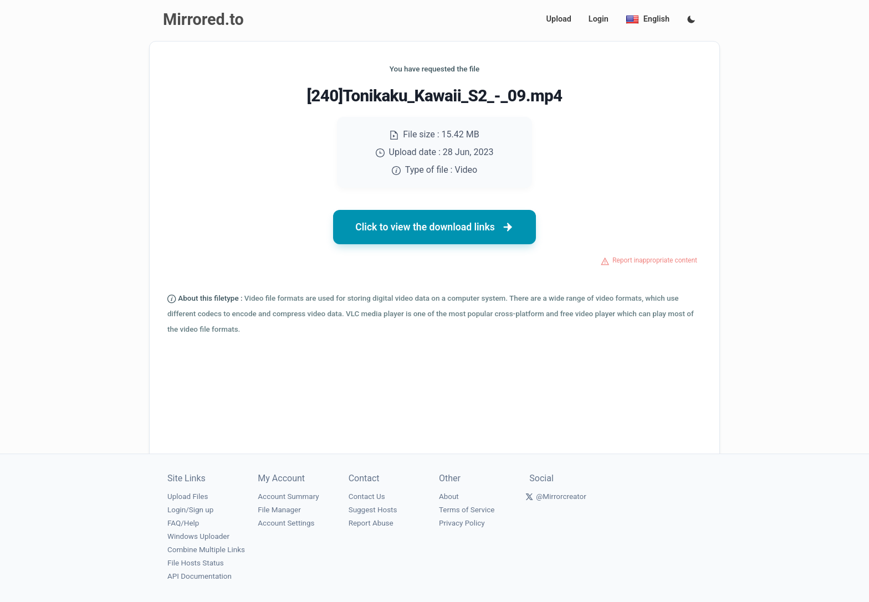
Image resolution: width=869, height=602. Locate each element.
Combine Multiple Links (206, 550)
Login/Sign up (190, 510)
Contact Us (367, 496)
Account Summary (288, 496)
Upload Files (187, 496)
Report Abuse (371, 523)
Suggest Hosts (373, 510)
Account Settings (286, 523)
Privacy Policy (462, 523)
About (449, 496)
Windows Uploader (198, 536)
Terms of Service (466, 510)
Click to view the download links (434, 227)
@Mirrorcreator (561, 496)
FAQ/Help (183, 523)
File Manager (279, 510)
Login (599, 19)
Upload (558, 19)
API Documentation (199, 576)
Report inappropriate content (654, 260)
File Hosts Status (195, 563)
